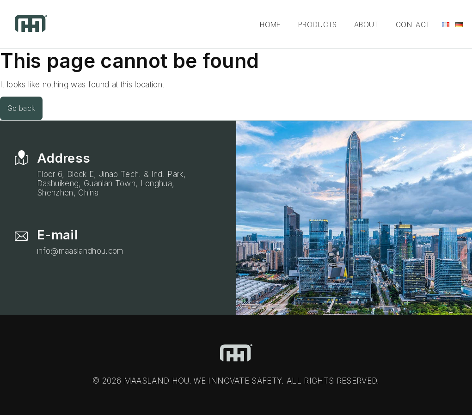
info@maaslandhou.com (80, 251)
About (366, 24)
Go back (21, 108)
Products (317, 24)
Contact (413, 24)
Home (270, 24)
